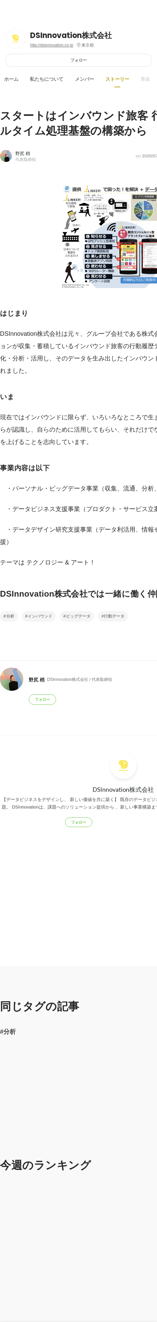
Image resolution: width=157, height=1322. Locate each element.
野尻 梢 (22, 153)
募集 (145, 79)
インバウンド (40, 616)
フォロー (78, 60)
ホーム (11, 79)
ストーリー (117, 79)
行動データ (114, 616)
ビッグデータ (78, 616)
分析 (10, 616)
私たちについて (46, 79)
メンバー (84, 79)
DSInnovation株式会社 (71, 35)
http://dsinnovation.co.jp (51, 45)
